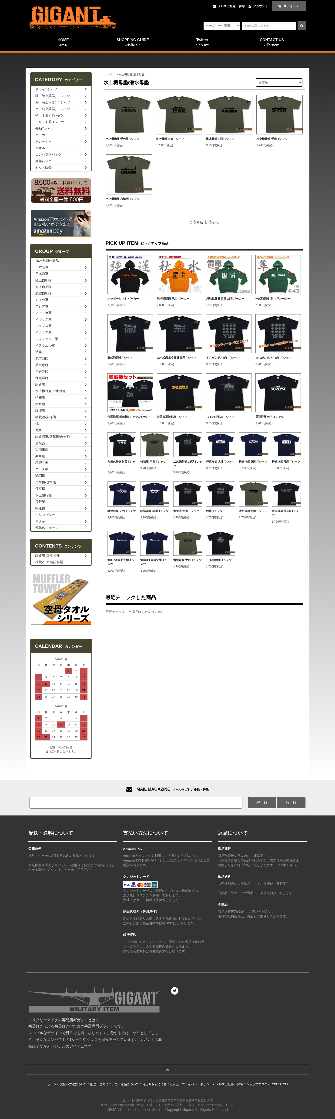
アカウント (260, 6)
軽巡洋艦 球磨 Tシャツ (154, 511)
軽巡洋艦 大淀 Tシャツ (220, 461)
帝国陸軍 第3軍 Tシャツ (285, 513)
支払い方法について (73, 1084)
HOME (63, 42)
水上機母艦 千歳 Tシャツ (272, 138)
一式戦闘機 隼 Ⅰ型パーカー (273, 298)
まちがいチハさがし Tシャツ (273, 357)
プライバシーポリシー (197, 1084)
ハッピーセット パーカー (123, 298)
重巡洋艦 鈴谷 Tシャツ (269, 416)
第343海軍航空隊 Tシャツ (153, 562)
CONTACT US (272, 42)
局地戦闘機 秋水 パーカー (173, 298)
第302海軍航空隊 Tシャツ (120, 562)
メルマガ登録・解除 (231, 6)
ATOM (283, 1084)
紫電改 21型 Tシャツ (186, 511)
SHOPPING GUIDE (132, 42)
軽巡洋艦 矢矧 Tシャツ (121, 511)
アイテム (288, 6)
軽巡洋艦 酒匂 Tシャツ (253, 461)
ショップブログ (256, 1084)
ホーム (109, 74)
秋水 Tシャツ (214, 511)
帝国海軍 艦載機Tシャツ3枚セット (129, 416)
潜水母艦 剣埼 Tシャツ (220, 138)
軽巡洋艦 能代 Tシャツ (286, 461)
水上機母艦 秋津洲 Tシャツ (123, 198)
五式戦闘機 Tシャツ (119, 357)
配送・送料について (103, 1084)
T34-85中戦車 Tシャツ (220, 416)
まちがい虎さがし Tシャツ (222, 357)
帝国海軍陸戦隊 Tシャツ (172, 416)
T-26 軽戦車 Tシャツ (219, 560)
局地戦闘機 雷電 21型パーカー (225, 298)
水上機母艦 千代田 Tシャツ (123, 138)
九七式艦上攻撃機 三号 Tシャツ (176, 357)
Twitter (202, 42)
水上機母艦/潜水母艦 (131, 74)
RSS (274, 1084)
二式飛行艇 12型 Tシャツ (187, 464)
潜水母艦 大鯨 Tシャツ (170, 138)
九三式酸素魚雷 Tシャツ (121, 464)
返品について (130, 1084)
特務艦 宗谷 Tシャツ (153, 461)
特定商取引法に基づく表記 (160, 1084)
